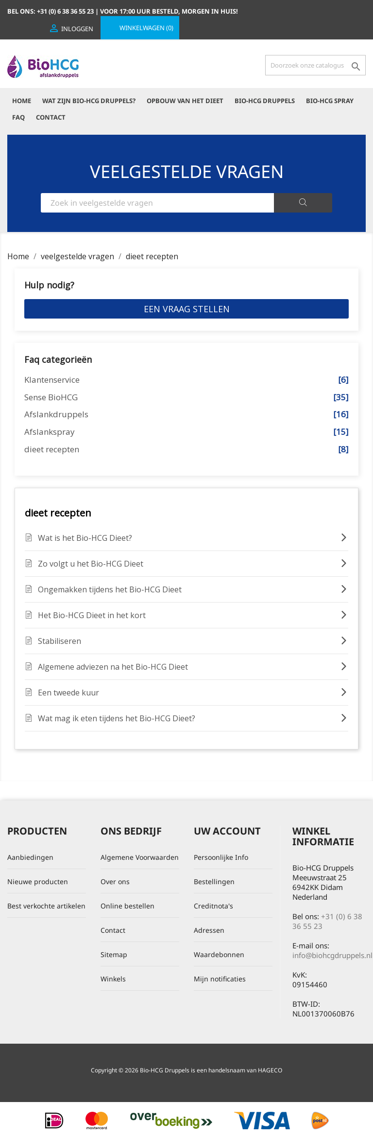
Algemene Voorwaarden (140, 857)
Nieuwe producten (37, 881)
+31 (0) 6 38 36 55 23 (327, 921)
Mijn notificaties (220, 978)
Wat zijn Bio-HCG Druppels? (89, 100)
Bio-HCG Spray (330, 100)
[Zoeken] (315, 65)
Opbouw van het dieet (185, 100)
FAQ (18, 117)
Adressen (209, 930)
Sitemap (114, 954)
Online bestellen (127, 905)
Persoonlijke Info (221, 857)
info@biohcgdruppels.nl (332, 955)
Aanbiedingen (30, 857)
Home (21, 100)
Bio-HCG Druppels (265, 100)
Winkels (113, 978)
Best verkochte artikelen (46, 905)
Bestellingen (214, 881)
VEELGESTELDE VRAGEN (187, 171)
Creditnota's (213, 905)
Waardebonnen (219, 954)
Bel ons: (51, 11)
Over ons (115, 881)
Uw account (227, 830)
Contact (51, 117)
